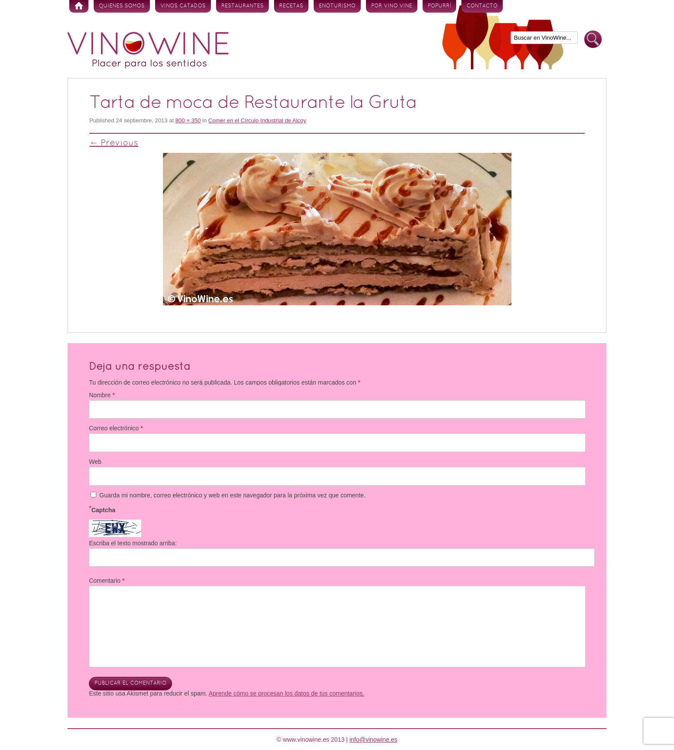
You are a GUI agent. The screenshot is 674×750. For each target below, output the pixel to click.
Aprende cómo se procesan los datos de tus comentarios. (286, 693)
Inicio (79, 6)
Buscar (593, 39)
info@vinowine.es (373, 739)
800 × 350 (188, 120)
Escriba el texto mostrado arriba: (133, 543)
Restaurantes (242, 6)
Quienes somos (122, 6)
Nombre (102, 395)
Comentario (107, 580)
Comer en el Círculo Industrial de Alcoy (257, 120)
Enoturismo (337, 6)
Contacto (482, 6)
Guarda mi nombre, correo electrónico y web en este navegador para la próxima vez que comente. (232, 495)
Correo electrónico (116, 428)
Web (95, 461)
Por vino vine (391, 6)
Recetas (291, 6)
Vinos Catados (183, 6)
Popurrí (439, 6)
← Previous (113, 143)
